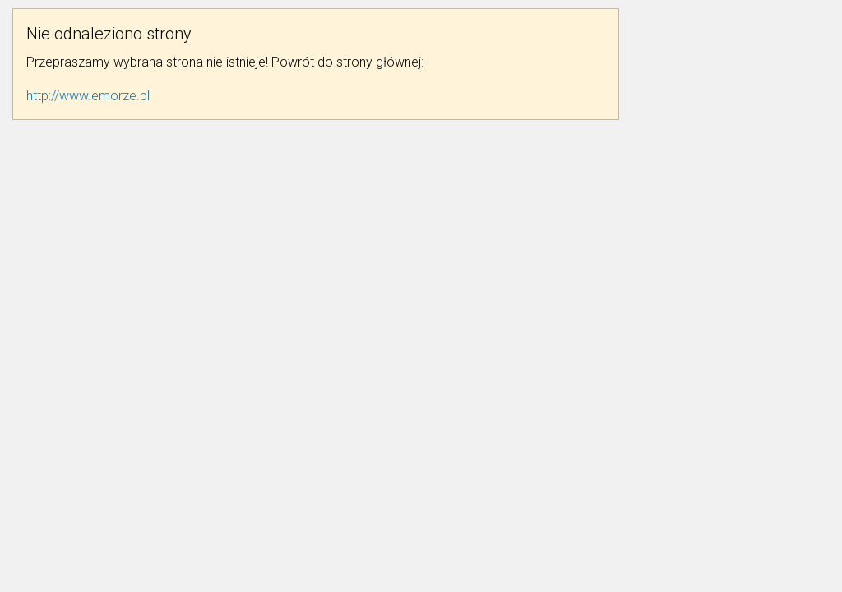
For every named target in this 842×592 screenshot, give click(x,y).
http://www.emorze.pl (88, 96)
